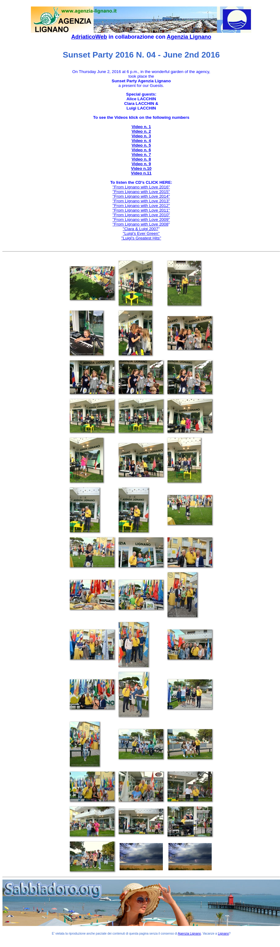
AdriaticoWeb (89, 37)
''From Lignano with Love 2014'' (141, 196)
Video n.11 (141, 173)
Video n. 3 (141, 136)
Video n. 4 (141, 140)
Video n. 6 (141, 150)
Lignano (223, 933)
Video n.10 (141, 168)
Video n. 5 (141, 145)
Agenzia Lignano (189, 37)
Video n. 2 (141, 131)
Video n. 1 (141, 126)
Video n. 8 (141, 159)
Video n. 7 (141, 154)
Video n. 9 (141, 163)
